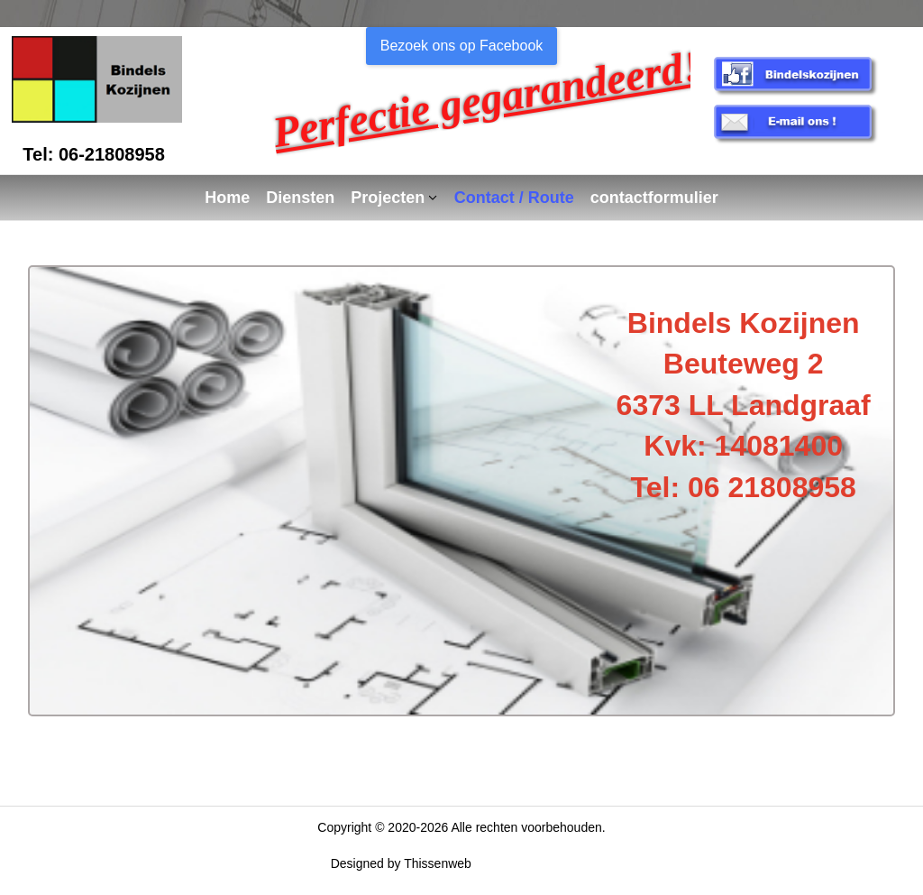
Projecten (388, 198)
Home (227, 198)
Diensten (300, 198)
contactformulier (654, 198)
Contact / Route (514, 198)
